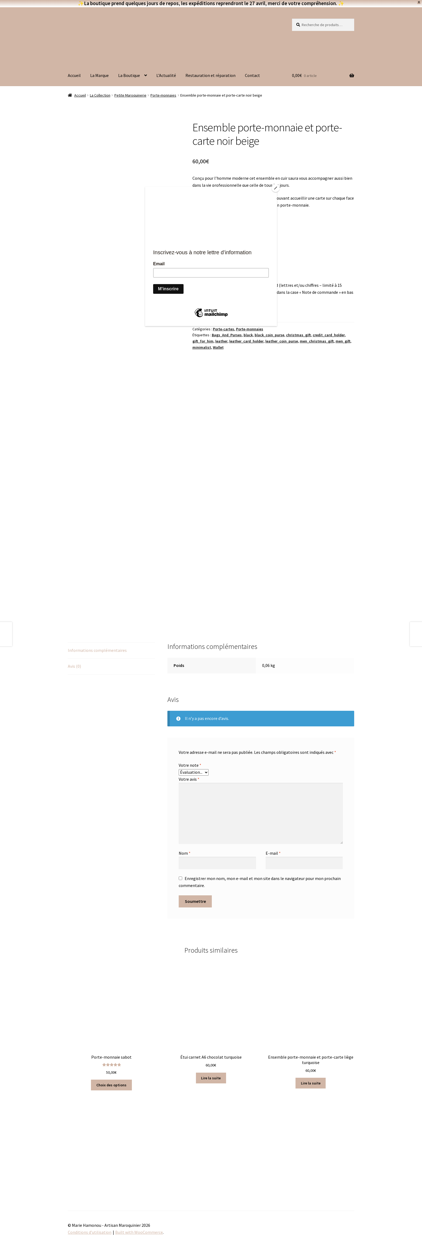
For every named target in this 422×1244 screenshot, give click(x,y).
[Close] (276, 188)
